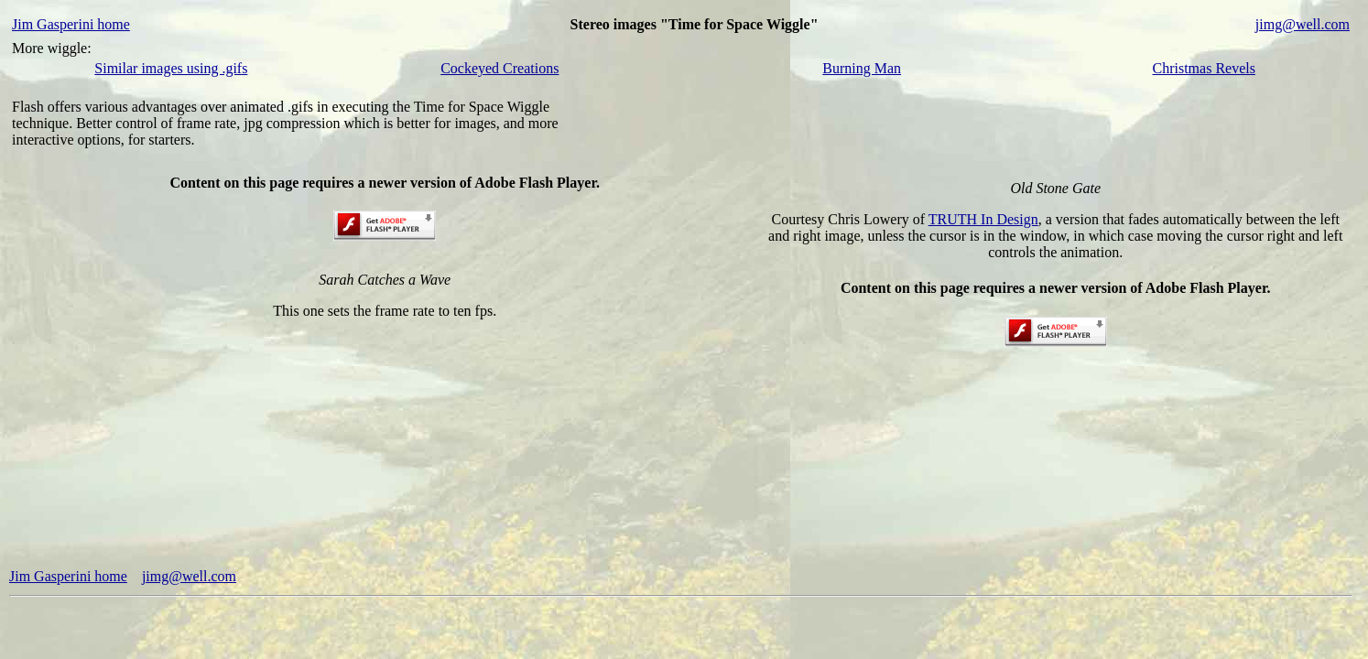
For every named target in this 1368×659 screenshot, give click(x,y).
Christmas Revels (1204, 68)
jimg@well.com (1302, 24)
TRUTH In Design (983, 219)
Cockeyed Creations (499, 68)
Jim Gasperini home (71, 24)
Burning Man (861, 68)
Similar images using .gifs (170, 68)
